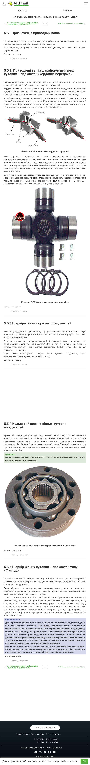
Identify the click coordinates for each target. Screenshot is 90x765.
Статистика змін (53, 734)
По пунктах (22, 10)
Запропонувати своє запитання (30, 734)
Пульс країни (52, 742)
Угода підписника (54, 747)
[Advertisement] (45, 395)
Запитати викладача (12, 54)
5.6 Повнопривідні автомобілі (70, 23)
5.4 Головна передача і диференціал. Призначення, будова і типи (22, 24)
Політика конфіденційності (32, 747)
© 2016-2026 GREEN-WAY (45, 757)
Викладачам (51, 739)
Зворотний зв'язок (45, 727)
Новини (40, 742)
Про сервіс (39, 739)
